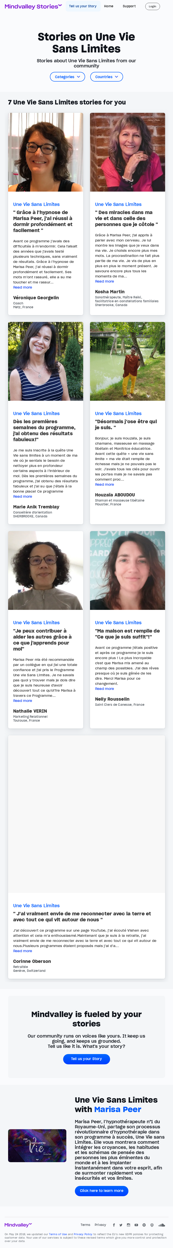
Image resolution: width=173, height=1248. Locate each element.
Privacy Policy (83, 1234)
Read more (22, 287)
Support (129, 6)
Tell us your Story (83, 6)
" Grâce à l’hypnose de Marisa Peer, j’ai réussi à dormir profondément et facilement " (43, 221)
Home (108, 6)
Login (152, 6)
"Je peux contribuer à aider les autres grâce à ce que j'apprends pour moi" (42, 640)
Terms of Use (58, 1234)
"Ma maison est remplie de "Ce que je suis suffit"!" (127, 634)
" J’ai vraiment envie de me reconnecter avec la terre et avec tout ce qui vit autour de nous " (82, 917)
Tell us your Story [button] (86, 1059)
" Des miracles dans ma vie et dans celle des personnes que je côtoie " (126, 218)
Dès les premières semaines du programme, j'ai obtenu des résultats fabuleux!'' (44, 430)
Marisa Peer (117, 1109)
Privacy (100, 1225)
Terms (86, 1225)
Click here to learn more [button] (101, 1190)
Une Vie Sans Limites (36, 204)
